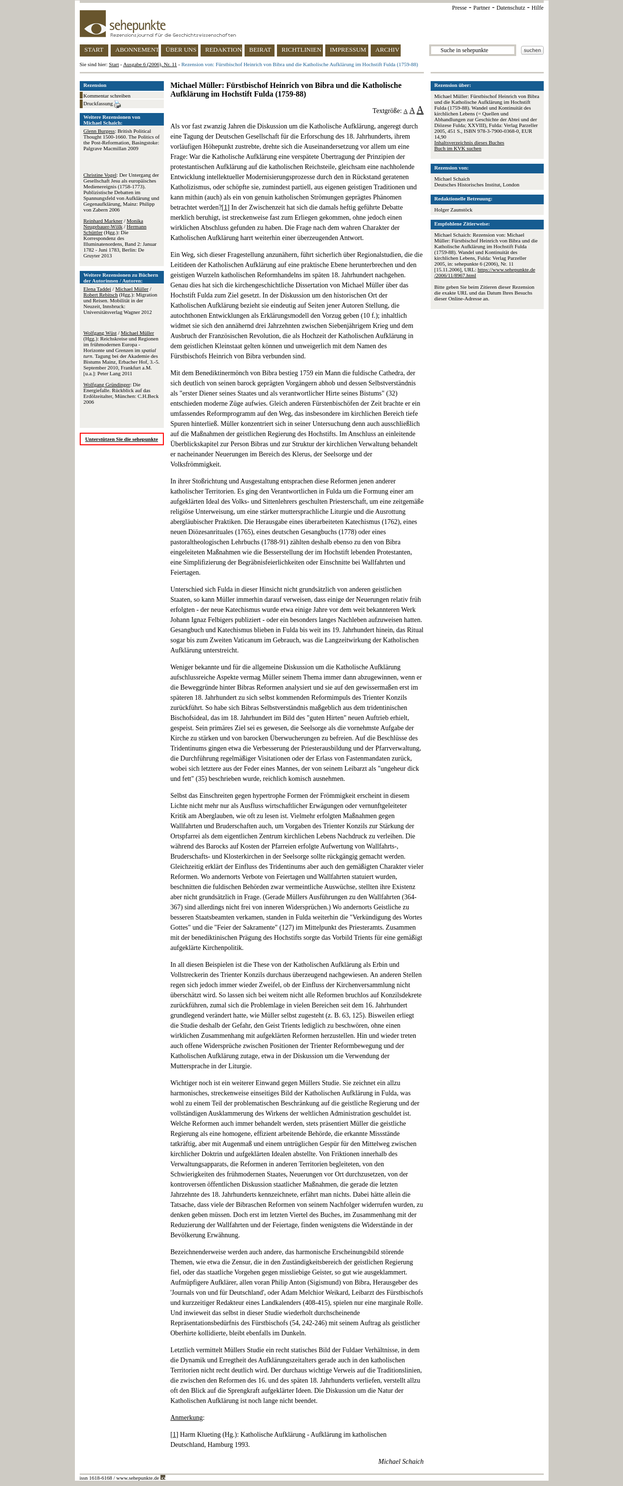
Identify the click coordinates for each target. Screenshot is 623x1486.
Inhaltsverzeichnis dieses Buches (470, 142)
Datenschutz (510, 7)
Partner (481, 7)
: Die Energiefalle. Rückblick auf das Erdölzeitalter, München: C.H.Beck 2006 (121, 393)
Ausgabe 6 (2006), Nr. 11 (150, 64)
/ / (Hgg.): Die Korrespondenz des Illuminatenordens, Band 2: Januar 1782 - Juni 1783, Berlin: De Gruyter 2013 (120, 238)
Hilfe (538, 7)
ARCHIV (388, 49)
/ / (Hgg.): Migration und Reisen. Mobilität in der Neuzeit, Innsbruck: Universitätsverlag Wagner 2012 (121, 300)
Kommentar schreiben (107, 96)
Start (114, 64)
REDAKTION (223, 49)
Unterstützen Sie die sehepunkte (121, 439)
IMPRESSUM (348, 49)
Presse (459, 7)
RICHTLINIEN (301, 49)
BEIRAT (260, 49)
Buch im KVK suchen (458, 148)
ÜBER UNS (181, 49)
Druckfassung (102, 104)
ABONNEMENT (137, 49)
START (94, 49)
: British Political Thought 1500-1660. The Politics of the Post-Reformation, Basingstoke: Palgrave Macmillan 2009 (122, 139)
